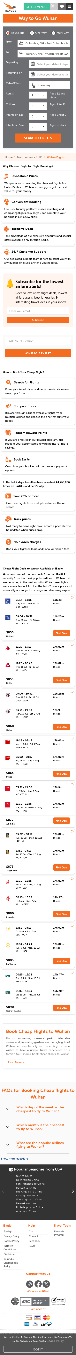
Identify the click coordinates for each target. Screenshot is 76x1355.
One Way (38, 33)
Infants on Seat (15, 125)
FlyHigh (8, 1231)
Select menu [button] (37, 7)
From (9, 41)
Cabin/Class (13, 83)
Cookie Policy (11, 1241)
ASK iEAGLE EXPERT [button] (38, 353)
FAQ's (32, 1245)
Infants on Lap (14, 114)
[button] (53, 6)
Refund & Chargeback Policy (11, 1262)
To (7, 52)
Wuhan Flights (56, 157)
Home (10, 157)
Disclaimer (10, 1254)
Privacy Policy (11, 1236)
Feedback (34, 1241)
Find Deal (61, 633)
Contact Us (35, 1236)
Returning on (14, 72)
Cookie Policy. (55, 1341)
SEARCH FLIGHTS (38, 138)
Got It (38, 1349)
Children (11, 104)
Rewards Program (59, 1233)
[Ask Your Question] (38, 341)
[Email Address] (38, 311)
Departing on (14, 62)
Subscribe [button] (38, 320)
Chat (31, 1231)
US (40, 157)
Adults (10, 93)
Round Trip (14, 33)
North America (26, 157)
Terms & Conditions (10, 1247)
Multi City (60, 33)
